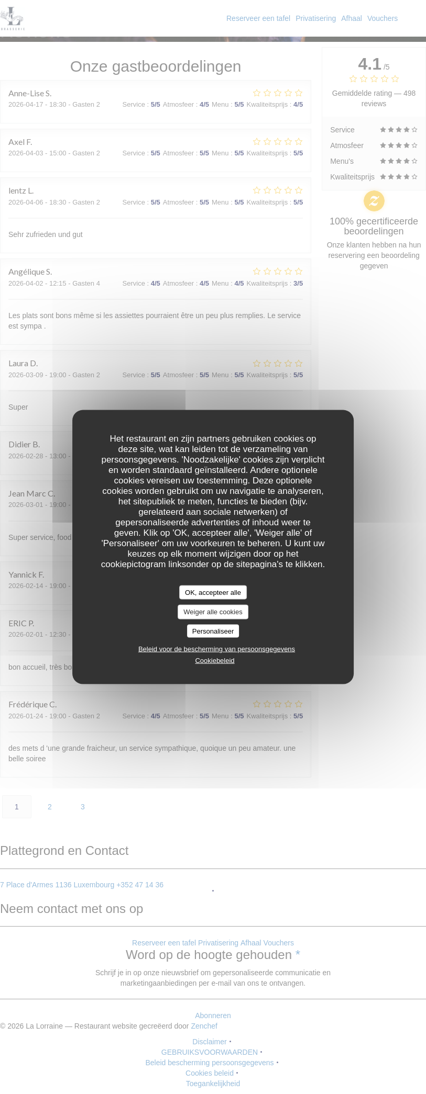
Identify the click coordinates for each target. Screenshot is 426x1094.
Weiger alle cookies (212, 612)
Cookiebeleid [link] (214, 660)
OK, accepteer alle (213, 592)
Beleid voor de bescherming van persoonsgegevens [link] (216, 649)
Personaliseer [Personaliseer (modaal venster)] (213, 631)
